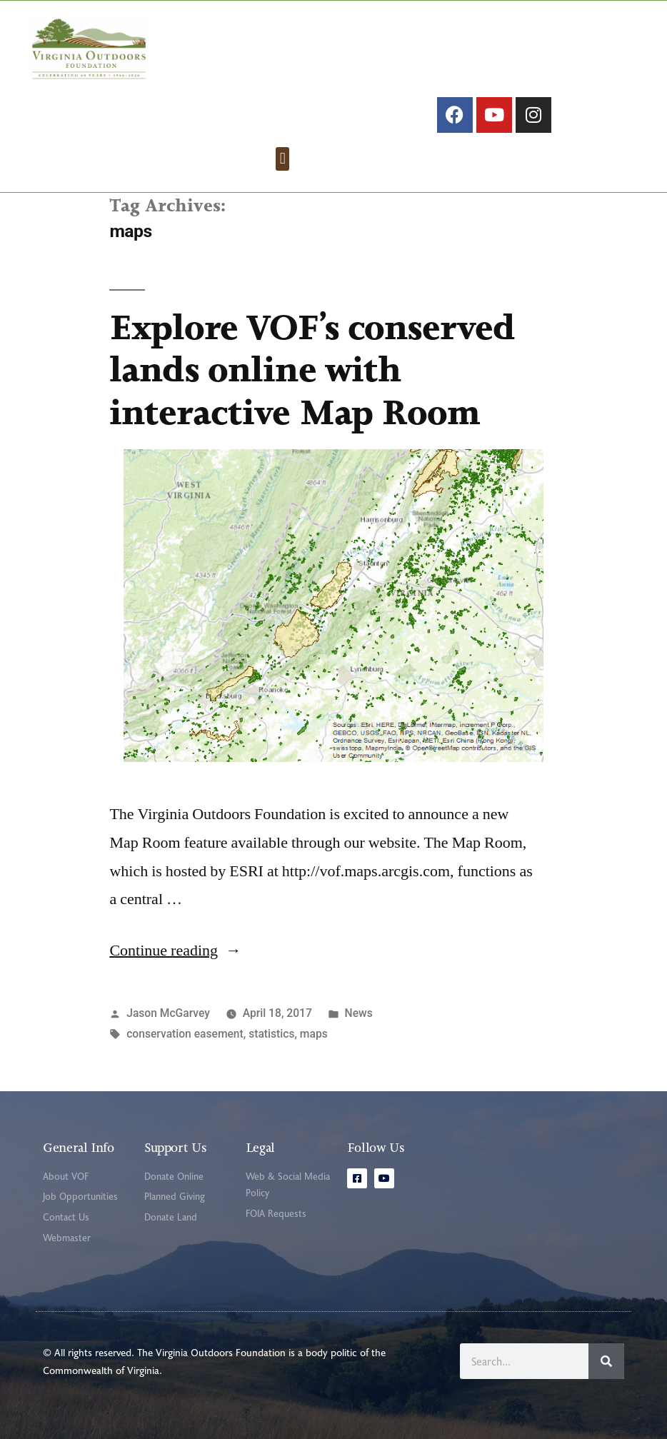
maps (314, 1034)
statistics (271, 1034)
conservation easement (185, 1034)
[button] (282, 159)
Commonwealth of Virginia (101, 1370)
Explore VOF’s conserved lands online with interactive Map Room (311, 370)
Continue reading (175, 951)
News (359, 1013)
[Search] (606, 1361)
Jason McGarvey (168, 1013)
